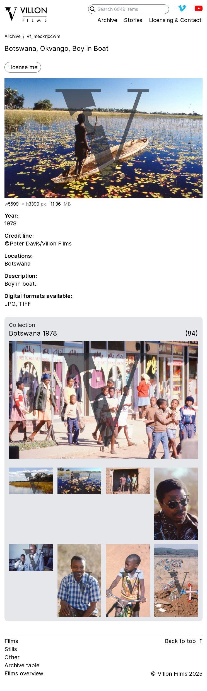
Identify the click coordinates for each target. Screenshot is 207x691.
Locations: (18, 255)
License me (22, 67)
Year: (11, 215)
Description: (20, 276)
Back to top (184, 641)
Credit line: (19, 235)
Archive (12, 36)
